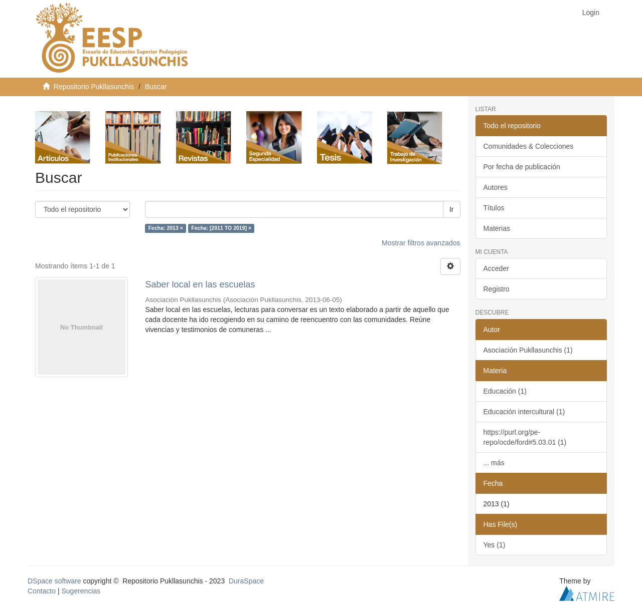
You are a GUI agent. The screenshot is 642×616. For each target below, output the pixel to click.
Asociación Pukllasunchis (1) (528, 350)
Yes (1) (495, 545)
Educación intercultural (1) (524, 412)
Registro (497, 289)
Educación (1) (505, 391)
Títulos (494, 208)
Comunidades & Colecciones (529, 146)
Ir (451, 209)
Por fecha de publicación (522, 167)
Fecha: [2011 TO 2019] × (221, 228)
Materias (497, 228)
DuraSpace (246, 581)
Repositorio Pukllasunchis (94, 87)
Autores (496, 187)
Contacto (42, 591)
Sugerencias (80, 591)
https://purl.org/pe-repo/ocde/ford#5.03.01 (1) (525, 437)
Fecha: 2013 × (165, 228)
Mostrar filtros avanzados (421, 243)
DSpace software (54, 581)
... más (494, 463)
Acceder (496, 268)
